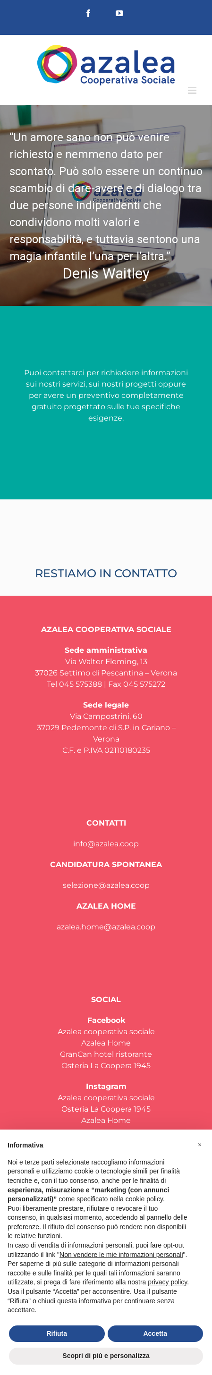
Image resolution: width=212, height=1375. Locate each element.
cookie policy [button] (144, 1199)
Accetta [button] (155, 1333)
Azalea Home (106, 1042)
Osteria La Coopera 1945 (106, 1065)
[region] (106, 205)
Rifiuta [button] (56, 1333)
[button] (106, 205)
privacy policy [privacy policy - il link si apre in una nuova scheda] (167, 1282)
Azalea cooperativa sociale (106, 1031)
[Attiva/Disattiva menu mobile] (193, 90)
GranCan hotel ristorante (106, 1054)
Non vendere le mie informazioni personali (121, 1254)
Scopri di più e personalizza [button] (105, 1355)
